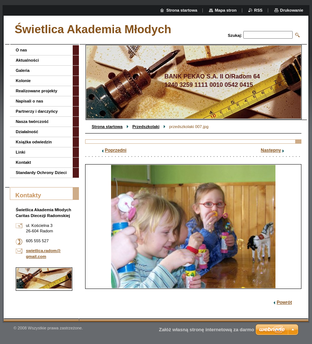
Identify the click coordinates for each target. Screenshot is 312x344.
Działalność (27, 132)
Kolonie (23, 80)
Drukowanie (291, 10)
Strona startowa (107, 126)
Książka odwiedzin (34, 142)
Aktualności (27, 60)
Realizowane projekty (36, 91)
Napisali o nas (29, 101)
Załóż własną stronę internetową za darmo (206, 329)
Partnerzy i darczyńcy (37, 111)
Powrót (284, 302)
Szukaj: (235, 35)
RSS (258, 10)
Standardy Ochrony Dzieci (41, 172)
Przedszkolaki (145, 126)
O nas (21, 50)
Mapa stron (226, 10)
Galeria (23, 70)
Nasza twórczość (32, 121)
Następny (271, 150)
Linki (20, 152)
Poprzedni (116, 150)
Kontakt (23, 162)
